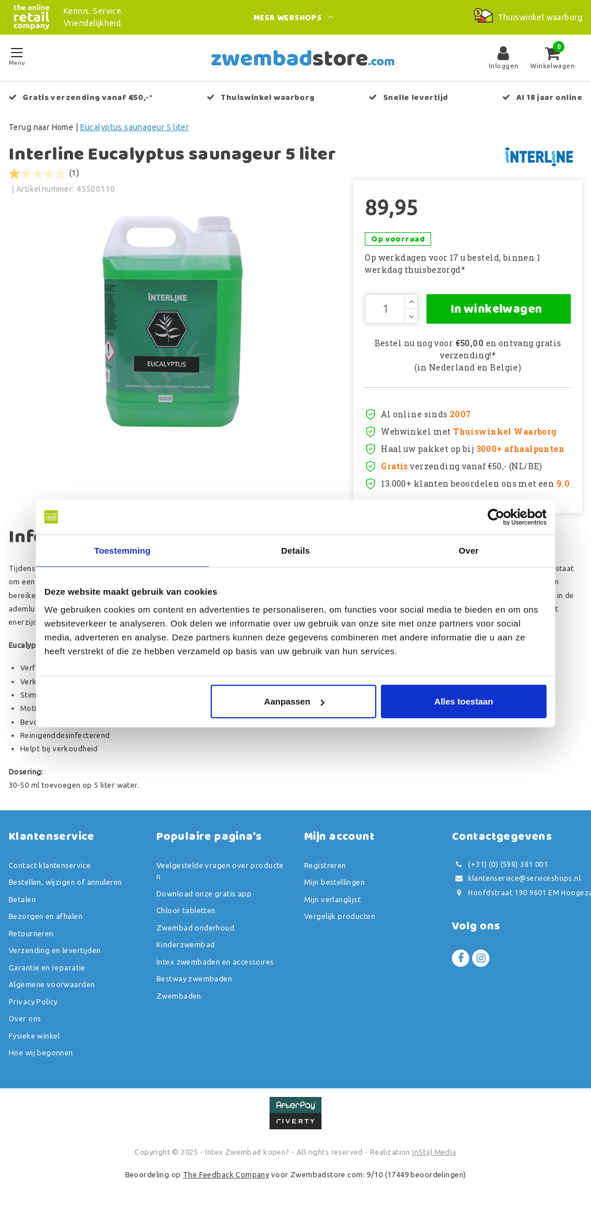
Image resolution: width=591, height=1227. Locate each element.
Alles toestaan (464, 701)
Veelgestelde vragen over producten (220, 879)
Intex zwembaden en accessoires (215, 970)
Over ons (25, 1027)
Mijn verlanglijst (332, 908)
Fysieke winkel (34, 1044)
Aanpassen (294, 701)
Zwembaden (178, 1004)
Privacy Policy (33, 1010)
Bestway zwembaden (194, 987)
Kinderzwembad (185, 953)
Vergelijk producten (339, 925)
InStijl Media (434, 1160)
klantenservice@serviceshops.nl (516, 887)
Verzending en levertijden (55, 959)
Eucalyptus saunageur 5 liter (134, 127)
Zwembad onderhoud (195, 936)
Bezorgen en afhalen (46, 925)
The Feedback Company (226, 1183)
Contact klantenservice (50, 874)
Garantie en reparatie (47, 976)
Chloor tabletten (186, 919)
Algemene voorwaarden (52, 993)
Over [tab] (469, 550)
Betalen (22, 908)
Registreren (325, 874)
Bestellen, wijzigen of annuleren (65, 891)
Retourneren (31, 942)
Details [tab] (295, 550)
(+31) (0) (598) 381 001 (500, 873)
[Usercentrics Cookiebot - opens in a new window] (496, 516)
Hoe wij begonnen (41, 1061)
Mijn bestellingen (334, 891)
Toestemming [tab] (122, 550)
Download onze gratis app (204, 902)
